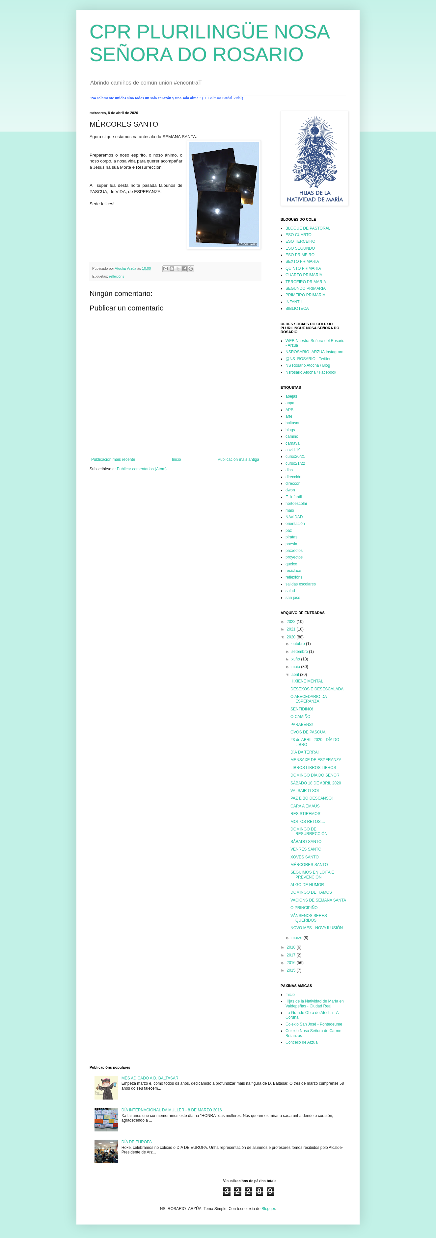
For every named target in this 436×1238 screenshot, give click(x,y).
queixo (291, 564)
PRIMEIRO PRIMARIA (305, 295)
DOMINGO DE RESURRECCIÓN (308, 831)
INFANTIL (294, 302)
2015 (292, 970)
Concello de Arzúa (301, 1042)
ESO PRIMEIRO (300, 255)
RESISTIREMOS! (305, 813)
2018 (292, 947)
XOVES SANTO (304, 857)
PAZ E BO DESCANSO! (311, 798)
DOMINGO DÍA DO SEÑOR (315, 775)
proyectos (294, 557)
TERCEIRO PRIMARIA (306, 282)
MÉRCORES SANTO (309, 864)
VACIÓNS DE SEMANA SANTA (318, 900)
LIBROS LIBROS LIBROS (313, 767)
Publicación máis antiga (238, 459)
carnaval (293, 443)
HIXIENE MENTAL (306, 681)
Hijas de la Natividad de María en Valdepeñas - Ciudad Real (315, 1003)
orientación (295, 523)
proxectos (294, 550)
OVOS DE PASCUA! (308, 732)
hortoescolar (296, 503)
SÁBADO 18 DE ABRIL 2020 (315, 783)
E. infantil (294, 497)
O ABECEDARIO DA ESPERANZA (308, 699)
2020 (292, 637)
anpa (290, 403)
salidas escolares (301, 584)
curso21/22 (295, 463)
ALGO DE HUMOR (307, 884)
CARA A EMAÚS (305, 806)
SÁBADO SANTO (305, 841)
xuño (296, 659)
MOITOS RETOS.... (307, 821)
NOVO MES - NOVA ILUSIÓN (316, 928)
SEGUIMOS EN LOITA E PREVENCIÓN (312, 874)
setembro (300, 651)
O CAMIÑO (300, 716)
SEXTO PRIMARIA (302, 261)
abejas (291, 396)
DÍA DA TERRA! (304, 752)
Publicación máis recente (113, 459)
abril (295, 674)
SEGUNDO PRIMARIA (306, 288)
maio (290, 510)
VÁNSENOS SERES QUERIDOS (308, 918)
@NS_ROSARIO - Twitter (308, 359)
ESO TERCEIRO (300, 241)
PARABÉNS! (301, 724)
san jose (293, 597)
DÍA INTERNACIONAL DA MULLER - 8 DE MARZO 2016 (172, 1110)
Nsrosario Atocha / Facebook (311, 372)
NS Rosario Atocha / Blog (308, 365)
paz (289, 530)
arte (289, 416)
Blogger (268, 1208)
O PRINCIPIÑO (304, 907)
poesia (291, 544)
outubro (298, 643)
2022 (292, 621)
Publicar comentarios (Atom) (142, 469)
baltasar (293, 423)
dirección (293, 477)
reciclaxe (293, 570)
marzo (297, 937)
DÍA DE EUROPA (137, 1142)
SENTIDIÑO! (301, 709)
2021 (292, 629)
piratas (291, 537)
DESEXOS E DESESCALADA (316, 689)
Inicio (176, 459)
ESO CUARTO (299, 235)
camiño (292, 436)
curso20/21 (295, 456)
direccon (293, 483)
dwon (290, 490)
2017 (292, 955)
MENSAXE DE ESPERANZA (315, 759)
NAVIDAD (294, 517)
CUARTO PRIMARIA (304, 275)
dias (289, 470)
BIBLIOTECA (297, 308)
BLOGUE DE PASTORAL (308, 228)
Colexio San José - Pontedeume (314, 1024)
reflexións (116, 276)
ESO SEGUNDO (300, 248)
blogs (290, 430)
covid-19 (293, 450)
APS (289, 410)
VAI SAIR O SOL (305, 790)
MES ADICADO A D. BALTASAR (150, 1078)
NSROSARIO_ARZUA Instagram (314, 352)
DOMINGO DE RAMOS (311, 892)
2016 (292, 962)
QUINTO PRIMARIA (303, 268)
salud (290, 590)
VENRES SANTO (305, 849)
